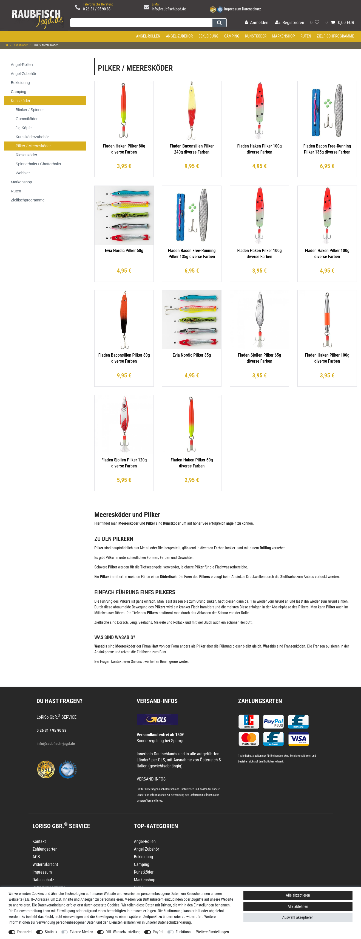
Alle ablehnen (298, 906)
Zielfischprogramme (335, 36)
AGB (36, 856)
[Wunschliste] (314, 23)
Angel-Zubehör (179, 36)
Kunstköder (255, 36)
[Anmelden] (256, 23)
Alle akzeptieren (298, 895)
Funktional (184, 932)
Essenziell (24, 932)
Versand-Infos (154, 800)
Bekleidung (208, 36)
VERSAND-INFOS (157, 701)
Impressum (232, 9)
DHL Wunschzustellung (123, 932)
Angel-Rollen (148, 36)
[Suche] (219, 22)
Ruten (305, 36)
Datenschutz (251, 9)
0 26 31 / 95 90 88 (97, 9)
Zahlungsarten (260, 701)
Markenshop (283, 36)
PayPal (158, 932)
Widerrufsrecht (45, 864)
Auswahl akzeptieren (298, 917)
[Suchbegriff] (141, 22)
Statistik (51, 932)
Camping (232, 36)
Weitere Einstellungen (212, 932)
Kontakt (39, 841)
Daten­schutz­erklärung (174, 922)
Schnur (223, 613)
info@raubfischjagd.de (169, 9)
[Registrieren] (289, 23)
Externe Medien (81, 932)
